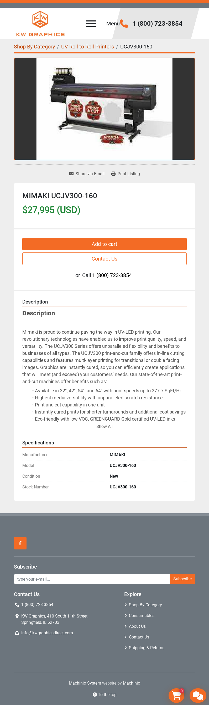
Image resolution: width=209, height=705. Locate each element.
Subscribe (182, 578)
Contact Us (104, 259)
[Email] (92, 579)
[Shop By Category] (34, 46)
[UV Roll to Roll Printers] (87, 46)
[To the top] (104, 695)
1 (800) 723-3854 (157, 23)
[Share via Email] (87, 174)
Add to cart (104, 244)
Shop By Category (145, 604)
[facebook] (20, 543)
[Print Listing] (125, 174)
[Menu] (91, 23)
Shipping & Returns (146, 647)
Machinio (131, 683)
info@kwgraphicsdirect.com (47, 632)
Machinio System (85, 683)
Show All (104, 426)
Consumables (141, 615)
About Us (137, 626)
